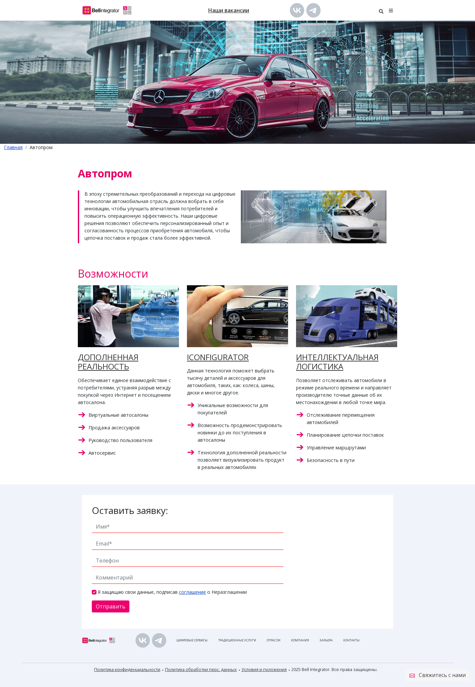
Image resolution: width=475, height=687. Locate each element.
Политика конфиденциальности (127, 669)
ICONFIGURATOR (218, 356)
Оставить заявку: (130, 510)
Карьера (326, 640)
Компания (300, 640)
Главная (13, 147)
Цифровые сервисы (192, 640)
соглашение (192, 592)
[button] (391, 10)
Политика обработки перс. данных (201, 669)
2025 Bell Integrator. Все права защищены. (334, 669)
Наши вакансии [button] (228, 10)
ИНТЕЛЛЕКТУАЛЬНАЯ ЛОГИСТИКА (337, 361)
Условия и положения (264, 669)
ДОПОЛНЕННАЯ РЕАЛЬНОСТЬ (108, 361)
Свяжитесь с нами (437, 675)
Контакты (351, 640)
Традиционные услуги (237, 640)
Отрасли (273, 640)
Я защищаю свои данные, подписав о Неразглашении (172, 592)
